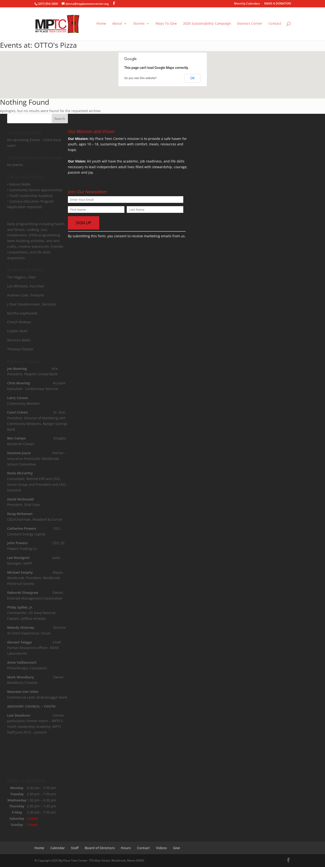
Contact (274, 25)
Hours (126, 848)
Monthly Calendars (247, 3)
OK (192, 78)
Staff (75, 848)
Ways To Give (166, 25)
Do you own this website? (140, 78)
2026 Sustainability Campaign (207, 25)
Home (101, 25)
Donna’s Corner (249, 25)
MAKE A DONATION (277, 3)
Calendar (57, 848)
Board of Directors (100, 848)
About (117, 25)
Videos (161, 848)
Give (176, 848)
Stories (139, 25)
